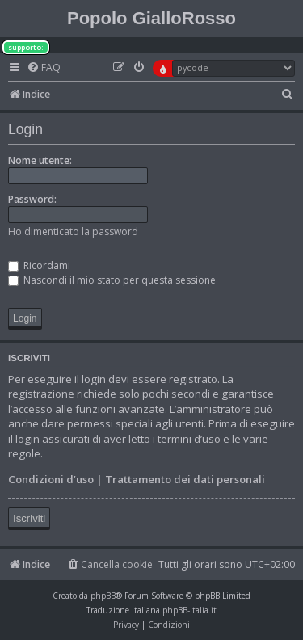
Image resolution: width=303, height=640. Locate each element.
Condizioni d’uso (51, 479)
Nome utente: (40, 160)
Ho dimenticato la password (73, 231)
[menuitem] (44, 68)
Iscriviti (29, 518)
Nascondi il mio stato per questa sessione (112, 280)
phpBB (103, 595)
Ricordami (39, 265)
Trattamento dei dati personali (185, 479)
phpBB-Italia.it (189, 610)
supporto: (26, 47)
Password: (32, 199)
